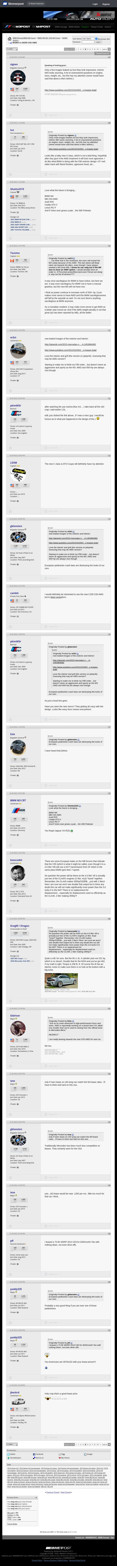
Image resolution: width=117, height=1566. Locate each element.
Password (76, 42)
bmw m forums (32, 1482)
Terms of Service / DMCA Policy (56, 1560)
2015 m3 (16, 1475)
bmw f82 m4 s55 (62, 1479)
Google (89, 1454)
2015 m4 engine (60, 1475)
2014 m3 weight (75, 1470)
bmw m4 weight (34, 1486)
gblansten (16, 526)
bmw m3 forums (57, 1482)
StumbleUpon (15, 1458)
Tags (9, 1464)
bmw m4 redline (92, 1484)
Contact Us (79, 1537)
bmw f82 (81, 1477)
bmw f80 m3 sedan (69, 1477)
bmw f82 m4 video (77, 1479)
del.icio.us (40, 1458)
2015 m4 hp (71, 1475)
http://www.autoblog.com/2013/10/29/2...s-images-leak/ (71, 90)
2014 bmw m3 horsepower (29, 1468)
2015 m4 (49, 1475)
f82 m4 (50, 1486)
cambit (14, 593)
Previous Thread (52, 1492)
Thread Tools (101, 53)
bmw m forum (19, 1482)
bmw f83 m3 (98, 1479)
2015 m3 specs (39, 1475)
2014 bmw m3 (12, 1468)
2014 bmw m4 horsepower (68, 1468)
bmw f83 (88, 1479)
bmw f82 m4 (34, 1479)
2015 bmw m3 (59, 1473)
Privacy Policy (37, 1560)
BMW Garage (61, 27)
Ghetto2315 (17, 189)
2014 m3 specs (63, 1470)
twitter (12, 1454)
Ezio (12, 734)
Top (112, 1537)
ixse (12, 1081)
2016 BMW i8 (16, 222)
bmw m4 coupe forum (21, 1484)
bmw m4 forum (37, 1484)
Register (106, 4)
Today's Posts (97, 27)
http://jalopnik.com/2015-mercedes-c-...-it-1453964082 (70, 344)
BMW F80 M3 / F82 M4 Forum (49, 38)
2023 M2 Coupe (17, 958)
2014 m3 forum (22, 1470)
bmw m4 (96, 1482)
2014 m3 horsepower (37, 1470)
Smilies (10, 1515)
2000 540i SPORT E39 (19, 227)
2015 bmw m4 (87, 1473)
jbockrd (14, 1392)
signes (14, 64)
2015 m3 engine (26, 1475)
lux (12, 130)
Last (104, 49)
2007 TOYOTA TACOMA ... (21, 230)
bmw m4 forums (50, 1484)
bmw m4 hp (80, 1484)
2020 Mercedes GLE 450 (20, 961)
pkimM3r (15, 405)
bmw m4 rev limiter (19, 1486)
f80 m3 (43, 1486)
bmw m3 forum (45, 1482)
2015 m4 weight (96, 1475)
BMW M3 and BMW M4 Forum (24, 38)
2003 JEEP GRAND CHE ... (21, 225)
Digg (63, 1454)
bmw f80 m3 (42, 1477)
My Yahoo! (65, 1458)
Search (108, 27)
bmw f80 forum (17, 1477)
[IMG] (9, 1517)
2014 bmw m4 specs (88, 1468)
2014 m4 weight (46, 1473)
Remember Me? (102, 39)
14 (98, 49)
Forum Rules (12, 1524)
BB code (10, 1513)
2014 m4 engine (89, 1470)
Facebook (39, 1454)
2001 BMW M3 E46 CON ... (21, 219)
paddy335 (16, 1289)
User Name (77, 39)
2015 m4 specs (83, 1475)
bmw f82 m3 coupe (21, 1479)
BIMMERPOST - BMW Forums (97, 1537)
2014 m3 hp (51, 1470)
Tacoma (15, 253)
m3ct (13, 337)
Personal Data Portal (77, 1560)
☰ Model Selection (36, 4)
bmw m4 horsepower (66, 1484)
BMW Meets (74, 27)
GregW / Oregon (19, 925)
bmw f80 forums (30, 1477)
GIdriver (15, 1015)
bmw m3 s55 (70, 1482)
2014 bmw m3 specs (49, 1468)
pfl (11, 1240)
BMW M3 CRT (18, 800)
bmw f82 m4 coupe (47, 1479)
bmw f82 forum (91, 1477)
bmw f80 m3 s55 (54, 1477)
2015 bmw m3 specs (73, 1473)
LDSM (13, 462)
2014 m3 (99, 1468)
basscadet (16, 860)
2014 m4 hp (22, 1473)
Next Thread (66, 1492)
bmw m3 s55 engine (84, 1482)
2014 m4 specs (33, 1473)
